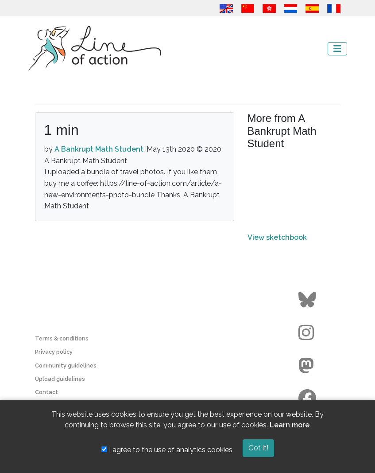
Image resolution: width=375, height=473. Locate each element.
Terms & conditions (62, 338)
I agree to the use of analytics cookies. (167, 450)
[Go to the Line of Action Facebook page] (308, 398)
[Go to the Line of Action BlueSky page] (308, 300)
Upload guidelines (60, 378)
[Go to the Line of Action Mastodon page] (308, 366)
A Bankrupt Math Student (98, 149)
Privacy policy (54, 351)
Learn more (289, 425)
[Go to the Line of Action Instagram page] (308, 333)
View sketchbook (277, 237)
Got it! (258, 448)
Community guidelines (66, 365)
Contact (46, 392)
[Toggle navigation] (337, 48)
